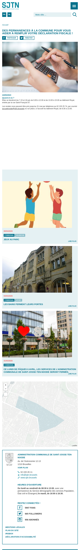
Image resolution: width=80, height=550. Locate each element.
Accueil (5, 25)
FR (4, 15)
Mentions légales (15, 527)
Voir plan (23, 468)
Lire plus (72, 241)
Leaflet (74, 446)
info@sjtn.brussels (29, 475)
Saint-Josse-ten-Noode (14, 5)
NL (9, 15)
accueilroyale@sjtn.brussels (13, 109)
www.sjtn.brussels (29, 477)
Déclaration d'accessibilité (20, 537)
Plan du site (11, 530)
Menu (73, 4)
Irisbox (9, 534)
